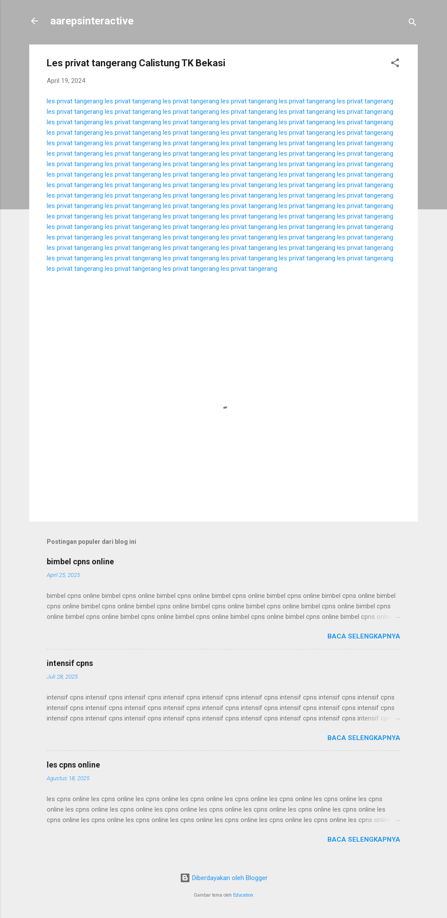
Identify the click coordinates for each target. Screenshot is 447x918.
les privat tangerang (75, 101)
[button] (395, 64)
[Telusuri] (412, 23)
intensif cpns (70, 663)
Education (243, 895)
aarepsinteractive (92, 21)
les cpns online (73, 764)
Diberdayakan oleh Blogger (224, 878)
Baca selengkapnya (363, 636)
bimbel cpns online (80, 561)
